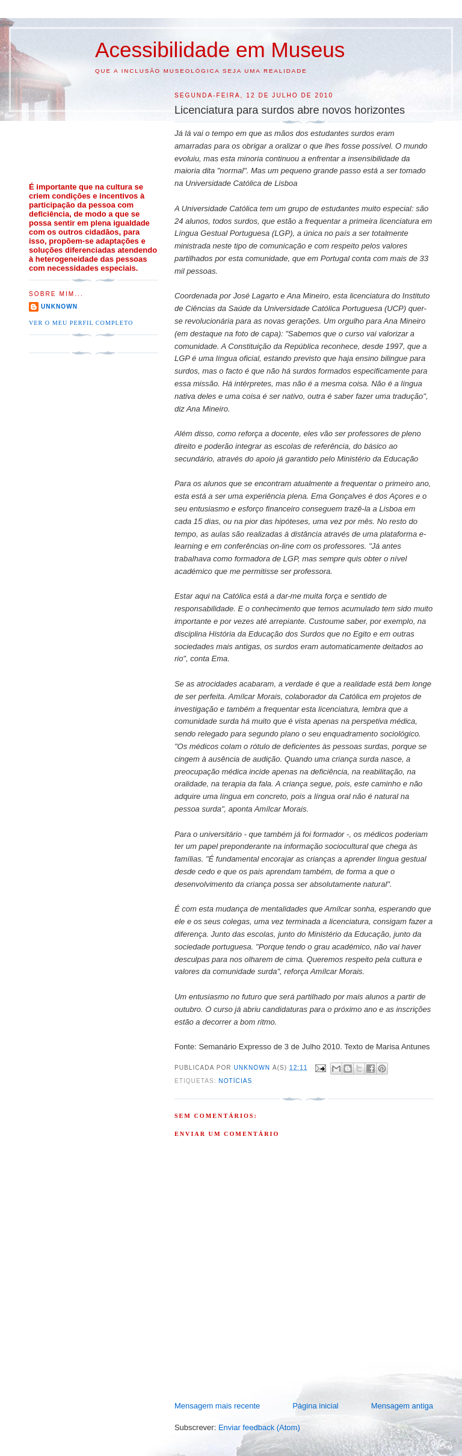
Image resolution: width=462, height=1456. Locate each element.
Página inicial (315, 1405)
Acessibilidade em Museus (220, 49)
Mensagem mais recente (217, 1405)
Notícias (235, 1081)
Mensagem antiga (402, 1405)
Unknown (59, 306)
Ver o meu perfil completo (81, 322)
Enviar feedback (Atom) (259, 1427)
